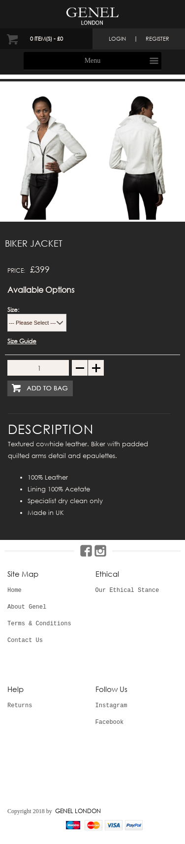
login (117, 39)
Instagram (111, 705)
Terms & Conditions (39, 623)
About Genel (26, 607)
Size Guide (21, 341)
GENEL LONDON (78, 811)
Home (14, 590)
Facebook (109, 722)
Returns (19, 705)
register (157, 39)
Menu (93, 60)
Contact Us (25, 640)
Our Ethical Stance (127, 590)
